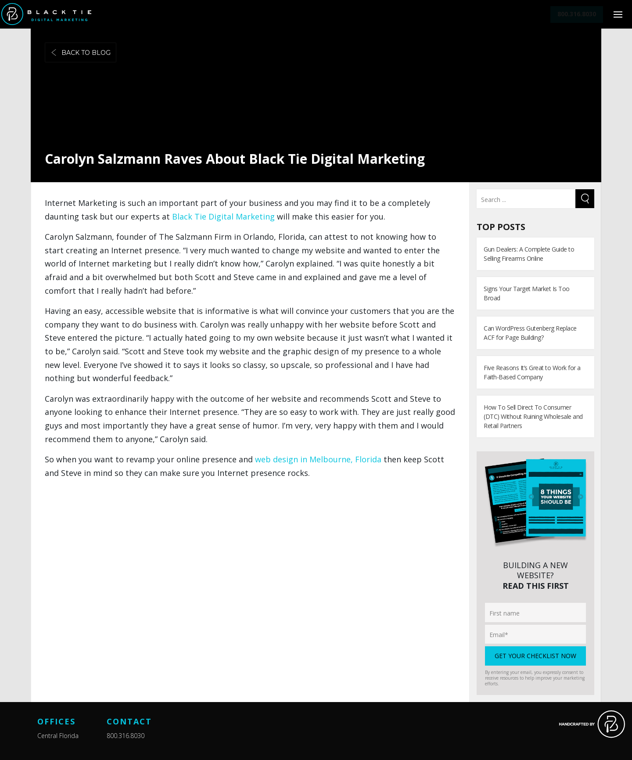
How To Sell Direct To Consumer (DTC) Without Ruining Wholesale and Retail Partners (533, 416)
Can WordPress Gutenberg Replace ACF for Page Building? (530, 333)
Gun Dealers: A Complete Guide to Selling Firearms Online (529, 254)
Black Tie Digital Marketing (223, 216)
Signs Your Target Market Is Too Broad (527, 293)
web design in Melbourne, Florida (318, 459)
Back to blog (80, 53)
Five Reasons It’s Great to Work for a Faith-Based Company (532, 372)
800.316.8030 (125, 735)
